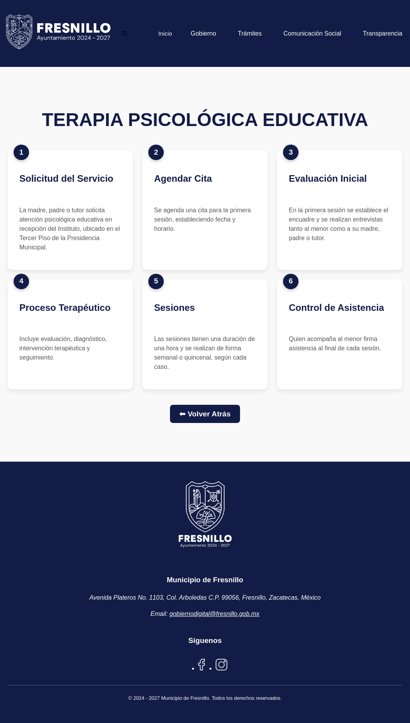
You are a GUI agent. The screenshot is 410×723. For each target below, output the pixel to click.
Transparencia (382, 33)
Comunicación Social (312, 33)
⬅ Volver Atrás (204, 414)
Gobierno (203, 33)
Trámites (250, 33)
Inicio (165, 33)
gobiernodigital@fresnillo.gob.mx (214, 613)
